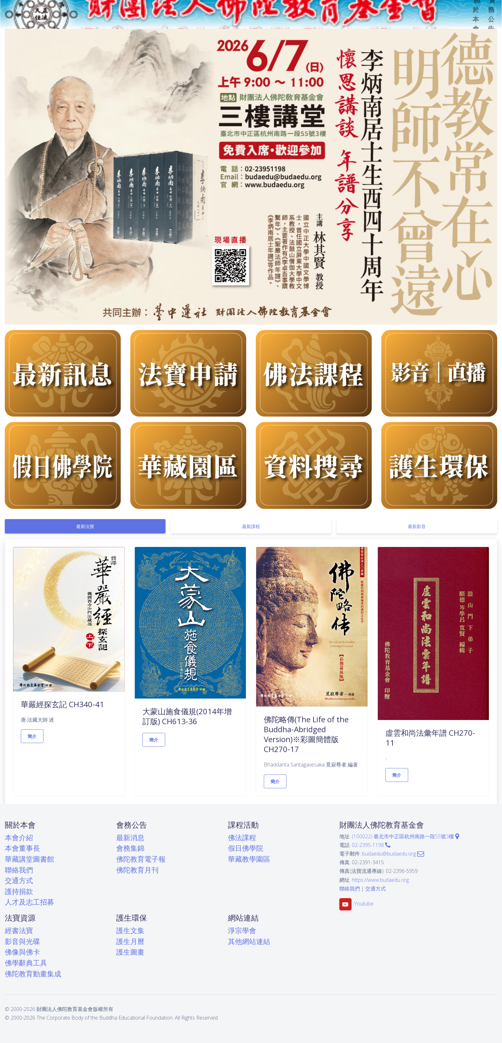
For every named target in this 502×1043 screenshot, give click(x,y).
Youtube (363, 903)
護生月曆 (130, 941)
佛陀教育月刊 (137, 870)
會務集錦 (130, 848)
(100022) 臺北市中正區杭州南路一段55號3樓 (405, 836)
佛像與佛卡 (22, 952)
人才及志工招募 (29, 902)
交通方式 (19, 880)
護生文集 (130, 930)
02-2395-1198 (371, 844)
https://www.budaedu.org (380, 879)
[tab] (85, 526)
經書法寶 (19, 930)
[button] (42, 177)
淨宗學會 (242, 930)
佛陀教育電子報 (141, 859)
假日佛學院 (245, 848)
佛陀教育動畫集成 (33, 974)
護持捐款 (19, 891)
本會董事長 (22, 848)
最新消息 (130, 837)
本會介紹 (19, 837)
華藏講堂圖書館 (29, 859)
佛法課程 (242, 837)
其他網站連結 (249, 941)
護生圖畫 (130, 952)
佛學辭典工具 (26, 963)
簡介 (32, 736)
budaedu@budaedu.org (393, 853)
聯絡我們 (19, 870)
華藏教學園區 (249, 859)
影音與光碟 (22, 941)
